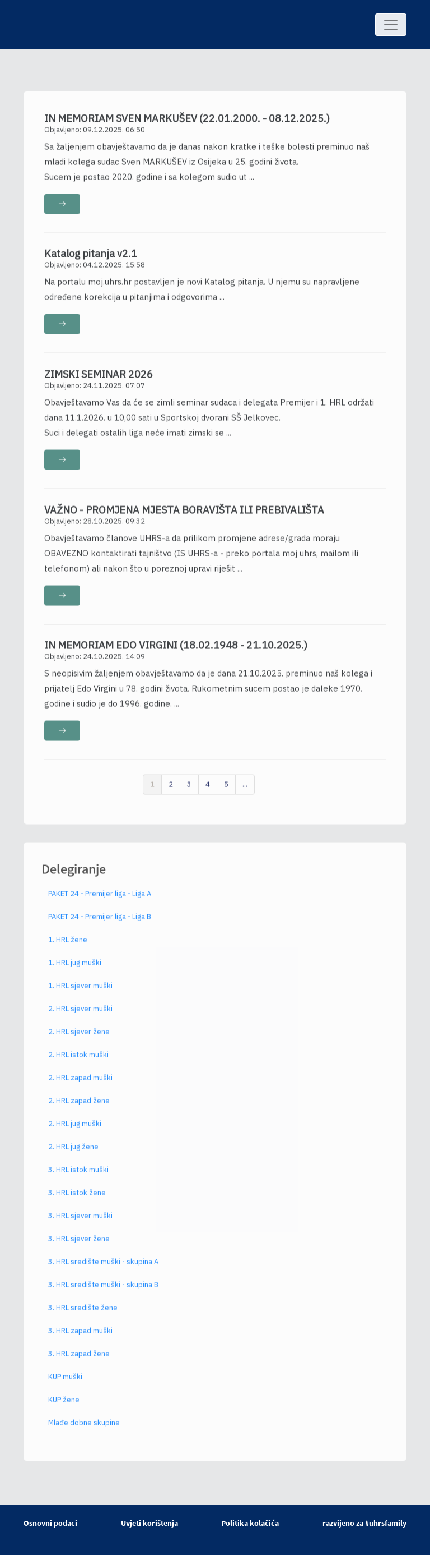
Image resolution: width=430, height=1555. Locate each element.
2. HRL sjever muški (80, 1014)
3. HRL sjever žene (79, 1244)
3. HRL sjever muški (80, 1221)
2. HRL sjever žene (79, 1037)
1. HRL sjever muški (80, 991)
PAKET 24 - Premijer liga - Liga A (99, 899)
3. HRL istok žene (77, 1198)
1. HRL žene (67, 945)
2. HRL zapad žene (79, 1106)
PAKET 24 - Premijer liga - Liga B (99, 922)
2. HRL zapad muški (80, 1083)
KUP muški (65, 1382)
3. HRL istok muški (78, 1175)
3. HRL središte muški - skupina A (103, 1267)
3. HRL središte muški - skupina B (103, 1290)
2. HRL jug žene (73, 1152)
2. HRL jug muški (74, 1129)
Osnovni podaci (50, 1523)
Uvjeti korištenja (149, 1523)
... (244, 789)
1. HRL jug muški (74, 968)
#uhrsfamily (385, 1523)
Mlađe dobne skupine (84, 1428)
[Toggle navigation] (390, 24)
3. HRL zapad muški (80, 1336)
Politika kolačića (250, 1523)
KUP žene (64, 1405)
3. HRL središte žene (83, 1313)
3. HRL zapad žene (79, 1359)
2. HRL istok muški (78, 1060)
